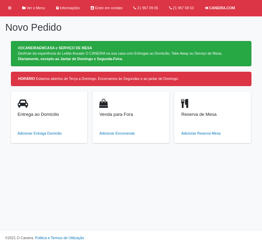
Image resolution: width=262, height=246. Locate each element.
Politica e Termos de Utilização (59, 238)
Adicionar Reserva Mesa (200, 133)
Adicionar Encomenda (116, 133)
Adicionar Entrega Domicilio (40, 133)
